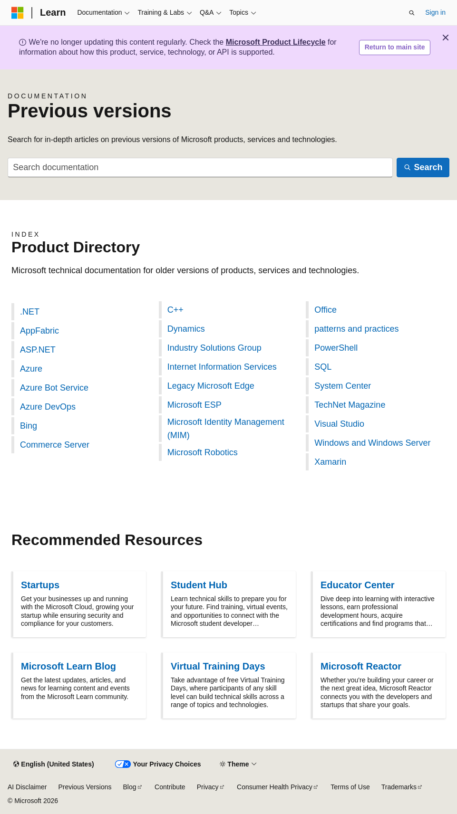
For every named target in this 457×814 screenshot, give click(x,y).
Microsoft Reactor (361, 666)
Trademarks (399, 787)
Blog (129, 787)
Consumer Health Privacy (274, 787)
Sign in (435, 12)
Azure (31, 368)
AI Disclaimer (27, 787)
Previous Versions (84, 787)
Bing (28, 426)
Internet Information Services (222, 367)
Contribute (170, 787)
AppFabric (39, 330)
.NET (29, 311)
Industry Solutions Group (214, 348)
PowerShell (336, 348)
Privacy (208, 787)
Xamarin (330, 462)
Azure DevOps (48, 407)
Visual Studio (339, 424)
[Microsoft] (17, 13)
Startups (40, 585)
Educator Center (358, 585)
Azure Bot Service (54, 388)
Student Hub (199, 585)
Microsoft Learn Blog (68, 666)
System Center (342, 386)
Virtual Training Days (218, 666)
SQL (322, 367)
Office (325, 310)
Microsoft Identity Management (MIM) (225, 428)
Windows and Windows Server (372, 443)
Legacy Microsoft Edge (210, 386)
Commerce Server (54, 445)
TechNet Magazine (349, 405)
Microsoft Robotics (202, 452)
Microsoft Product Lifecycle (276, 42)
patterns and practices (356, 329)
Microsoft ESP (194, 405)
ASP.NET (38, 349)
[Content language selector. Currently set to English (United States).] (53, 764)
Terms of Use (350, 787)
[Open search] (411, 12)
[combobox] (200, 167)
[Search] (423, 167)
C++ (175, 310)
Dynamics (186, 329)
